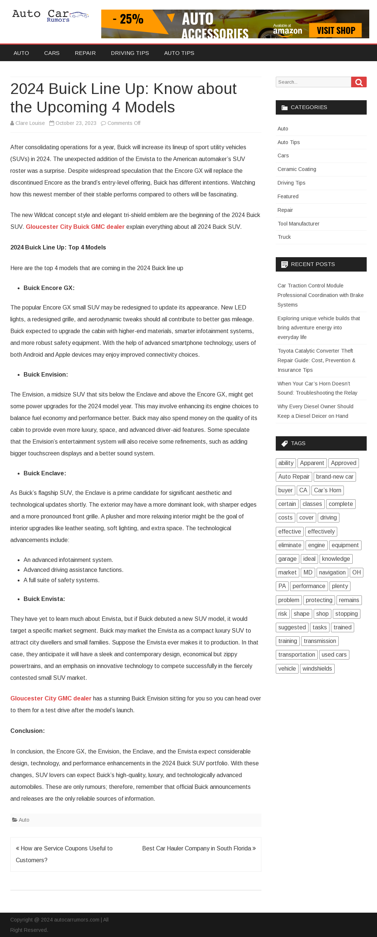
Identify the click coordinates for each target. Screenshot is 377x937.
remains (349, 600)
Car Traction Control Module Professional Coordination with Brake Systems (321, 295)
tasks (320, 627)
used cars (334, 654)
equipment (345, 545)
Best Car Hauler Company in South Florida (199, 848)
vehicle (287, 668)
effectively (321, 531)
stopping (346, 614)
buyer (285, 490)
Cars (52, 53)
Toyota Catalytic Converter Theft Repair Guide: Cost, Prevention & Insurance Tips (317, 360)
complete (341, 504)
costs (285, 517)
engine (316, 545)
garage (287, 559)
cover (306, 517)
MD (308, 572)
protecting (319, 600)
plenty (340, 586)
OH (356, 572)
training (287, 641)
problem (288, 600)
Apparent (312, 463)
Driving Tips (130, 53)
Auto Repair (294, 476)
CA (303, 490)
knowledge (336, 559)
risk (282, 614)
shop (322, 614)
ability (285, 463)
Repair (85, 53)
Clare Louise (30, 123)
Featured (288, 196)
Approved (343, 463)
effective (289, 531)
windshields (317, 668)
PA (282, 586)
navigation (332, 572)
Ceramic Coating (297, 169)
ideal (309, 559)
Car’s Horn (327, 490)
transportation (296, 654)
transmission (320, 641)
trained (343, 627)
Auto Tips (179, 53)
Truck (284, 237)
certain (287, 504)
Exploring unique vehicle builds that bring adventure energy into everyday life (319, 327)
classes (312, 504)
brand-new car (334, 476)
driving (328, 517)
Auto (21, 53)
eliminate (290, 545)
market (287, 572)
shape (302, 614)
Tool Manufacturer (299, 224)
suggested (292, 627)
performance (309, 586)
